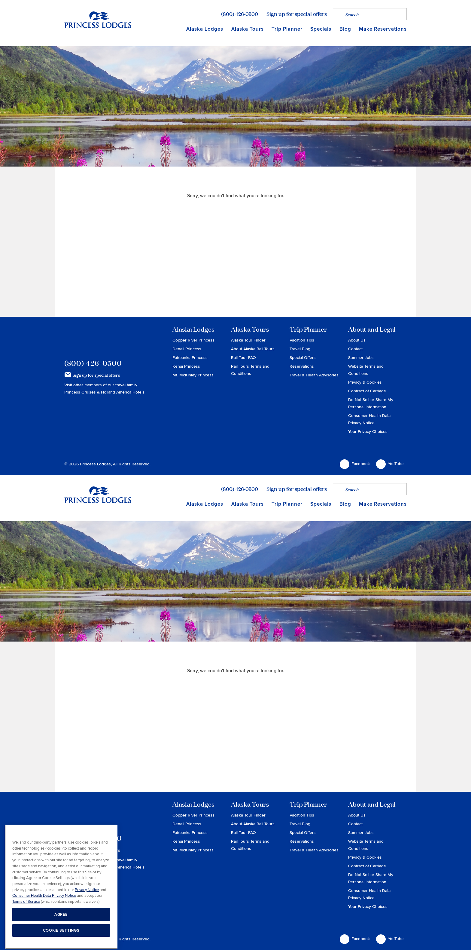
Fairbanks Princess (190, 357)
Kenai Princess (186, 366)
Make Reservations (383, 29)
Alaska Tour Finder (248, 340)
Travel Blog (300, 348)
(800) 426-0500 (239, 13)
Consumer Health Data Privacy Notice (44, 922)
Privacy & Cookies (365, 382)
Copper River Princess (193, 340)
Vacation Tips (302, 340)
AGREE (61, 941)
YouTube (390, 464)
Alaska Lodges (204, 29)
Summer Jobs (361, 357)
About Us (357, 340)
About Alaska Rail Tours (253, 348)
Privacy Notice (87, 916)
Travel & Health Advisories (314, 375)
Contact (355, 348)
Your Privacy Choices (367, 431)
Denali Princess (186, 348)
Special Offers (303, 357)
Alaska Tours (247, 29)
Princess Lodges (97, 338)
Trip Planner (287, 29)
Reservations (302, 366)
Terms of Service (26, 928)
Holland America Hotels (122, 392)
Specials (320, 29)
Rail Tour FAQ (243, 357)
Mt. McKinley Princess (193, 375)
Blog (345, 29)
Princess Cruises (80, 392)
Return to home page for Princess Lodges (97, 20)
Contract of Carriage (367, 391)
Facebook (355, 464)
